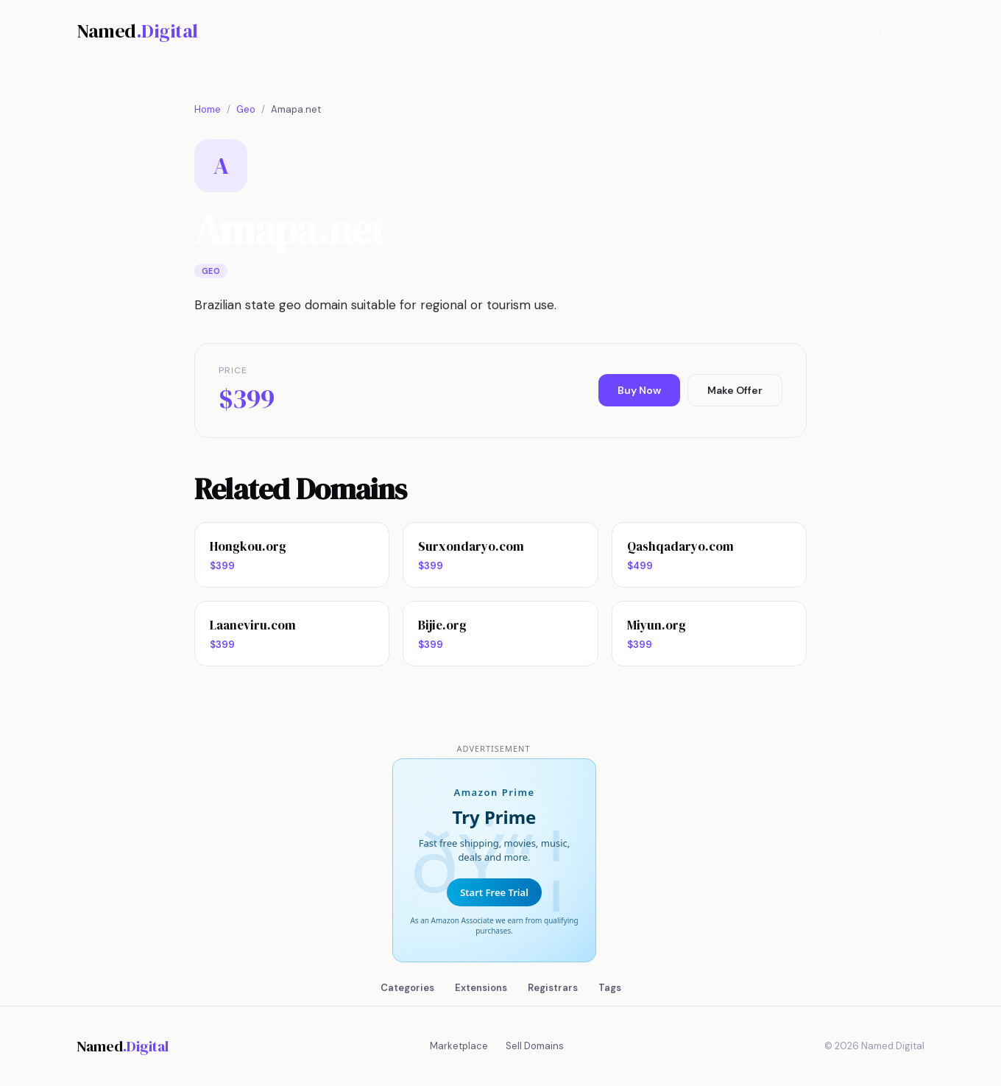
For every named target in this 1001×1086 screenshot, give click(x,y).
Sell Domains (893, 31)
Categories (407, 987)
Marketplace (809, 31)
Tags (609, 987)
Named (137, 31)
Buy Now (639, 390)
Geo (245, 109)
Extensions (481, 987)
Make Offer (735, 390)
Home (207, 109)
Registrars (553, 987)
